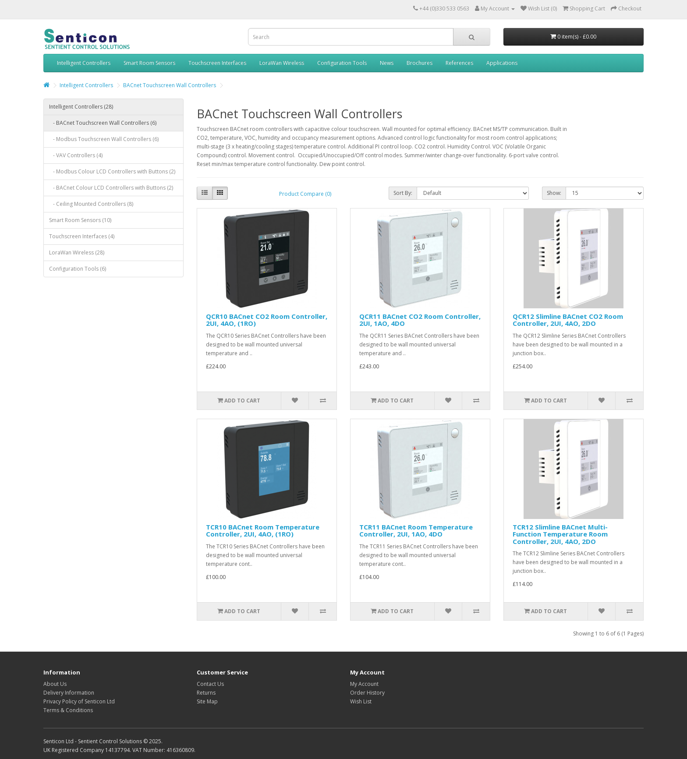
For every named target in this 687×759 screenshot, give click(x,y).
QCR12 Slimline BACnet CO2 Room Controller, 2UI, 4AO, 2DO (568, 320)
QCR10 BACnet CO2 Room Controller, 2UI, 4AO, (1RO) (266, 320)
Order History (367, 692)
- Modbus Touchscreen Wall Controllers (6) (104, 139)
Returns (206, 692)
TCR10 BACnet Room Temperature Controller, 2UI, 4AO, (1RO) (262, 530)
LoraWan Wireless (281, 63)
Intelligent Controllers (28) (81, 106)
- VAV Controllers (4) (76, 155)
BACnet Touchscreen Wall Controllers (169, 85)
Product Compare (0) (305, 194)
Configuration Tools (342, 63)
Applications (501, 63)
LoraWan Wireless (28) (76, 252)
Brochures (419, 63)
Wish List (361, 701)
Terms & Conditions (68, 710)
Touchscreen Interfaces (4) (81, 236)
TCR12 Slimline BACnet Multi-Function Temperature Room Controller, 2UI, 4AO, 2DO (560, 534)
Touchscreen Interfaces (217, 63)
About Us (55, 684)
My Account (364, 684)
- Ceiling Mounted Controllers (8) (91, 204)
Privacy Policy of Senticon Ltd (79, 701)
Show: (554, 193)
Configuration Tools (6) (77, 268)
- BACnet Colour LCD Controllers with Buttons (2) (111, 187)
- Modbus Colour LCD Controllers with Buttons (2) (112, 171)
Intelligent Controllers (83, 63)
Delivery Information (68, 692)
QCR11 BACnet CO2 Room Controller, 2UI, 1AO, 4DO (420, 320)
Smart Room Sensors (149, 63)
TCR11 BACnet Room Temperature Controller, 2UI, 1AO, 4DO (416, 530)
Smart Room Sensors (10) (80, 220)
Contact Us (210, 684)
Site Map (207, 701)
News (386, 63)
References (459, 63)
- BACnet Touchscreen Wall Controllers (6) (102, 123)
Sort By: (402, 193)
